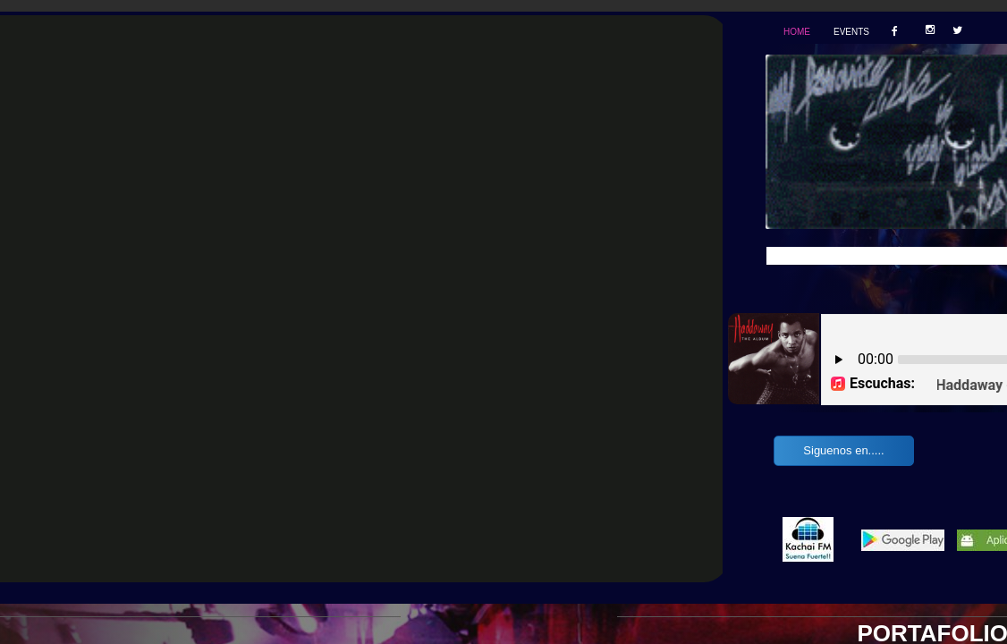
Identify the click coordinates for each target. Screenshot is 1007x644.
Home (796, 32)
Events (851, 32)
